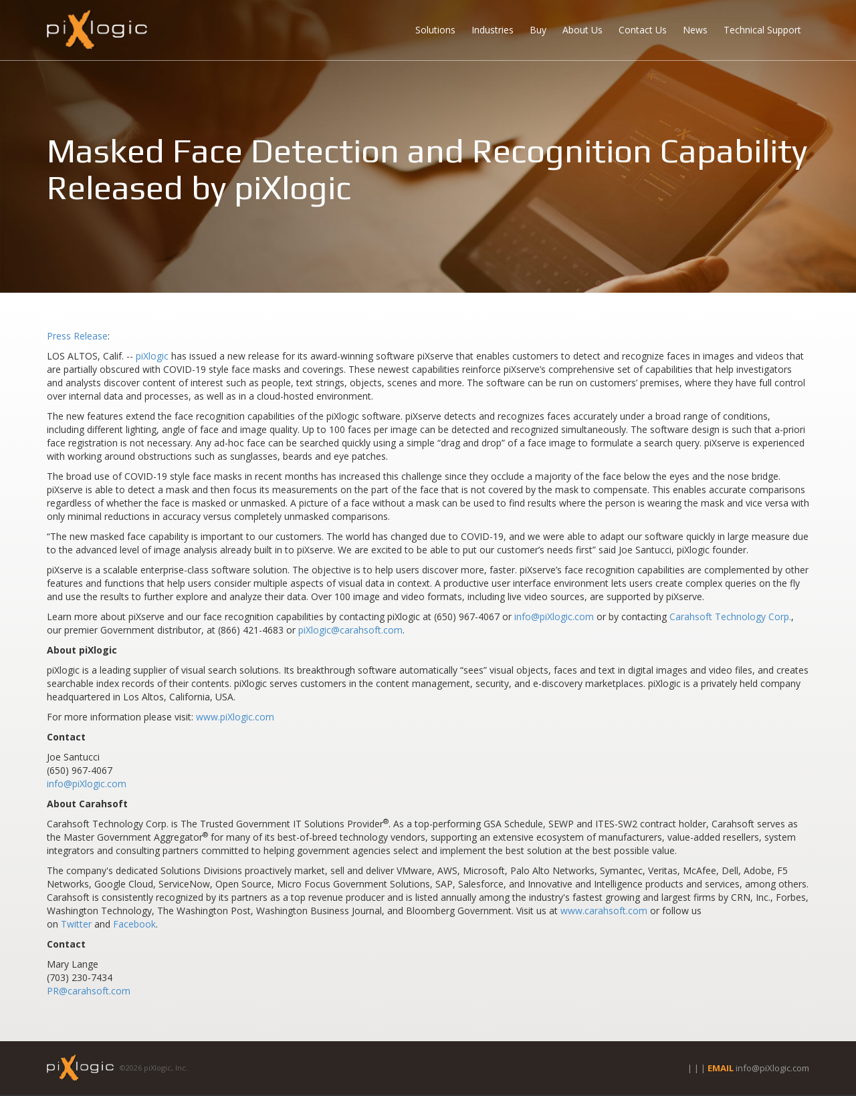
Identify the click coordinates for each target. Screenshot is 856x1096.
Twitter (76, 924)
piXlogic (152, 356)
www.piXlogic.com (235, 716)
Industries (492, 29)
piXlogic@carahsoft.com (350, 630)
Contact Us (643, 29)
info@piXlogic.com (554, 616)
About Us (582, 29)
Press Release (77, 335)
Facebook (134, 924)
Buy (538, 29)
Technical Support (762, 29)
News (695, 29)
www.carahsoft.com (603, 910)
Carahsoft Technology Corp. (730, 616)
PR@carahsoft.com (88, 990)
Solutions (435, 29)
